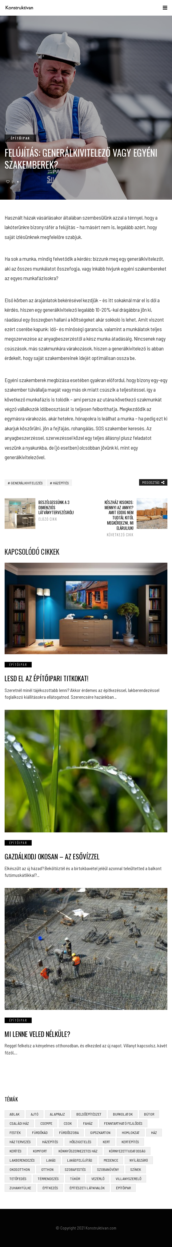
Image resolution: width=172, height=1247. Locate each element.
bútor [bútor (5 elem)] (149, 1114)
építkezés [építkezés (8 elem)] (50, 1188)
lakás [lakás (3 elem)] (51, 1160)
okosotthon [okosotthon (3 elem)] (20, 1169)
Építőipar (20, 138)
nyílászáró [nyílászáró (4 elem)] (139, 1160)
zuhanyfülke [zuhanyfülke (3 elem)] (20, 1188)
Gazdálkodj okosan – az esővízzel (52, 856)
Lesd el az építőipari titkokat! (46, 678)
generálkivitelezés (27, 483)
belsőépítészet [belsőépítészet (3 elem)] (89, 1114)
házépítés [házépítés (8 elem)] (50, 1142)
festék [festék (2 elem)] (15, 1132)
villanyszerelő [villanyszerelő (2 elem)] (128, 1178)
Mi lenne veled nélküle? (37, 1034)
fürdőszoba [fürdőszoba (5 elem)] (69, 1132)
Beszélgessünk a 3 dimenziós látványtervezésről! (54, 511)
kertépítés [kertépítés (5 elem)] (130, 1142)
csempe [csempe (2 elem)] (46, 1123)
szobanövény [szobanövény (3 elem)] (108, 1169)
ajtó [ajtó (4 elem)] (34, 1114)
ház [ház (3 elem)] (154, 1132)
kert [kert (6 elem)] (106, 1142)
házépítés (61, 483)
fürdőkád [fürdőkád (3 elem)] (40, 1132)
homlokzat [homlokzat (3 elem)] (131, 1132)
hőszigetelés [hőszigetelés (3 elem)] (80, 1142)
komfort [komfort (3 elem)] (40, 1151)
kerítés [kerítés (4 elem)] (16, 1151)
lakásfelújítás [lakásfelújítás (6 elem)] (79, 1160)
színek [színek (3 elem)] (135, 1169)
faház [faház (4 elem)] (88, 1123)
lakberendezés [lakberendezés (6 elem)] (22, 1160)
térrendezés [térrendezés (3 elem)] (48, 1178)
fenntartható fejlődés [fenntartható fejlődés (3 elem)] (123, 1123)
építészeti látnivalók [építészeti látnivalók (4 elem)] (87, 1188)
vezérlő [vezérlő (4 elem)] (97, 1178)
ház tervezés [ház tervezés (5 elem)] (20, 1142)
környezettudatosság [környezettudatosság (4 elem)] (127, 1151)
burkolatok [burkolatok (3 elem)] (123, 1114)
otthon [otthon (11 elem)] (47, 1169)
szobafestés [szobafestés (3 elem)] (75, 1169)
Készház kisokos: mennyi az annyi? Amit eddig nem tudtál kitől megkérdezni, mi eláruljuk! (118, 518)
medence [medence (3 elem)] (111, 1160)
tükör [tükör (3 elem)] (75, 1178)
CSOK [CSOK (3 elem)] (68, 1123)
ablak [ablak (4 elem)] (14, 1114)
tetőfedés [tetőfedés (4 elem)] (18, 1178)
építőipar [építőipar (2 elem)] (123, 1188)
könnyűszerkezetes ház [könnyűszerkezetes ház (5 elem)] (78, 1151)
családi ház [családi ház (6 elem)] (19, 1123)
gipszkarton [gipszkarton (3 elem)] (100, 1132)
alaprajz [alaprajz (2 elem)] (57, 1114)
